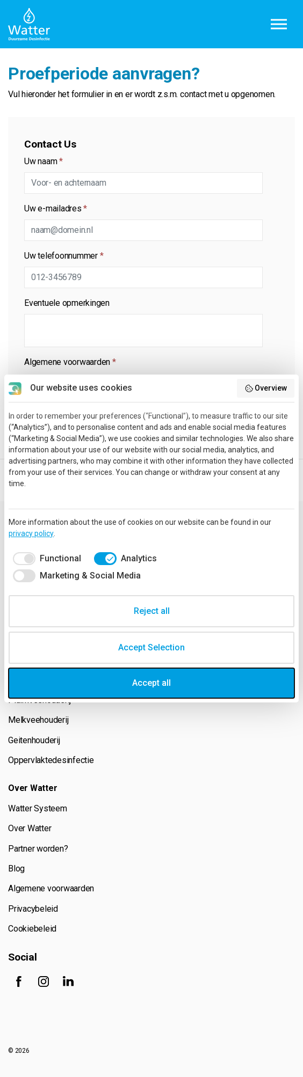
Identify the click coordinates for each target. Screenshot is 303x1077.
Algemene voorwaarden (70, 362)
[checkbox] (45, 558)
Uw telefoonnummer (63, 256)
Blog (16, 868)
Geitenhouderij (34, 740)
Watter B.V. (29, 24)
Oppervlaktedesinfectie (51, 760)
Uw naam (43, 161)
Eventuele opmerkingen (67, 303)
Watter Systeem (37, 808)
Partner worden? (38, 849)
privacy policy (31, 533)
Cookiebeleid (32, 929)
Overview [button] (265, 388)
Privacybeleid (33, 909)
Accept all (151, 683)
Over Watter (29, 828)
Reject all (152, 611)
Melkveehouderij (38, 720)
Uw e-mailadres (55, 208)
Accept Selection (151, 647)
